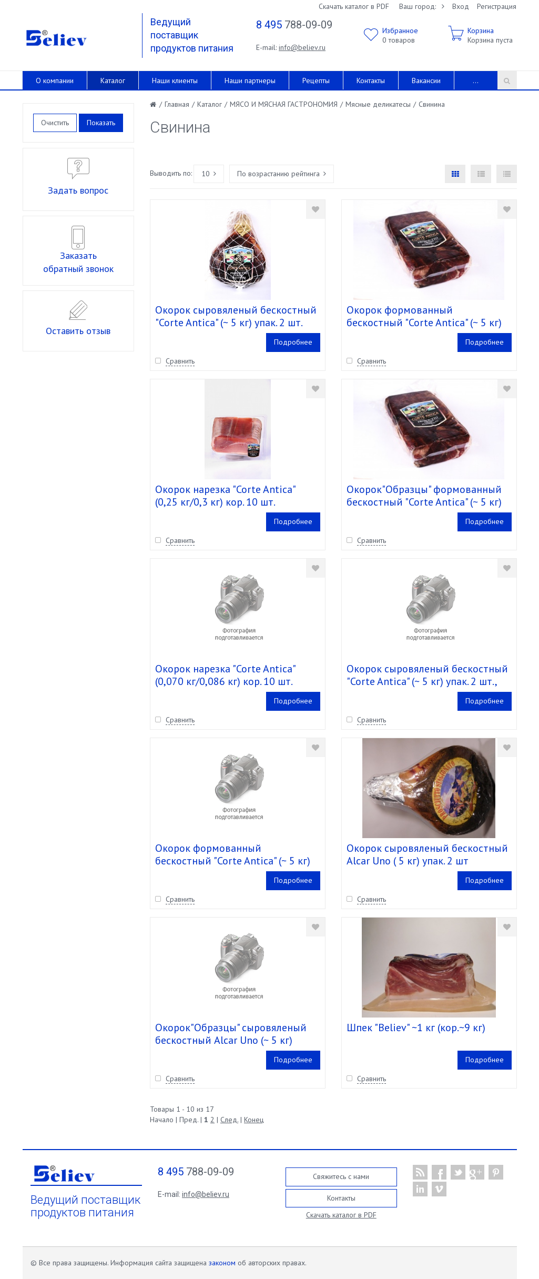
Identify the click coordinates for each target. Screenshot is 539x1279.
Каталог (112, 80)
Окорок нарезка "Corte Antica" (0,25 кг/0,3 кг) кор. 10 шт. (225, 495)
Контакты (371, 80)
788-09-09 (294, 24)
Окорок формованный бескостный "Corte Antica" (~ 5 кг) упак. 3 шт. (424, 322)
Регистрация (496, 6)
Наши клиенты (175, 80)
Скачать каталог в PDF (354, 6)
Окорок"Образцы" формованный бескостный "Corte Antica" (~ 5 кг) (424, 495)
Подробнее (293, 342)
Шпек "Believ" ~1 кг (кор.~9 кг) (416, 1027)
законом (222, 1262)
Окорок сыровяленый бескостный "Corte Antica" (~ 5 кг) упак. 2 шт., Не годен (427, 681)
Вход (460, 6)
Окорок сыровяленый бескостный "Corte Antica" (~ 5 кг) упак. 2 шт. (236, 316)
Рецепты (316, 80)
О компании (55, 80)
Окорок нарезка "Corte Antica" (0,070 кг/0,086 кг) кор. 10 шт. (225, 675)
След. (229, 1119)
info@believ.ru (302, 47)
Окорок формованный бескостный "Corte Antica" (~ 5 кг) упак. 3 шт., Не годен (232, 860)
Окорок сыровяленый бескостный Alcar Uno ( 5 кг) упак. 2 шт (427, 854)
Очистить (55, 122)
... (476, 80)
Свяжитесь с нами (341, 1176)
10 (208, 173)
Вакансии (426, 80)
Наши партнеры (250, 80)
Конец (254, 1119)
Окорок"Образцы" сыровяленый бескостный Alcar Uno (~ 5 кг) (231, 1034)
